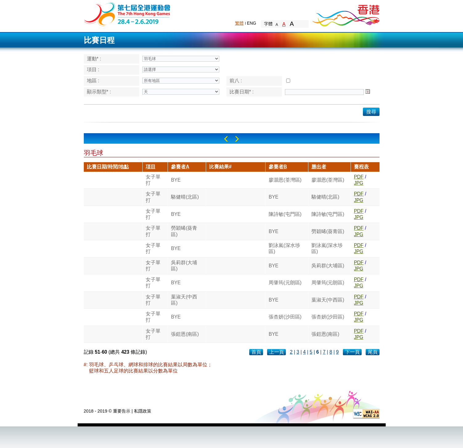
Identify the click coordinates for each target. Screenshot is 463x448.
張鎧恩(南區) (185, 334)
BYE (176, 180)
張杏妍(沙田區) (285, 316)
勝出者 (318, 166)
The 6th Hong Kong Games (127, 13)
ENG (251, 23)
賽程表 (361, 166)
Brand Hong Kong (346, 14)
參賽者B (278, 166)
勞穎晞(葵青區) (184, 231)
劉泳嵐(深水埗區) (284, 248)
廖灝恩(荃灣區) (285, 180)
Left (226, 139)
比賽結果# (220, 166)
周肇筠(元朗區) (285, 282)
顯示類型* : (99, 91)
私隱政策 (142, 411)
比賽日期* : (241, 91)
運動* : (94, 58)
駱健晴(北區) (185, 196)
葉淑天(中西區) (184, 300)
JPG (358, 183)
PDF (358, 176)
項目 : (93, 69)
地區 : (93, 80)
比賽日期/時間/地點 (108, 166)
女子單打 (153, 180)
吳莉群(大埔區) (184, 265)
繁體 (239, 23)
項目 (151, 166)
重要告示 (121, 411)
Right (237, 139)
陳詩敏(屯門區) (285, 214)
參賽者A (180, 166)
